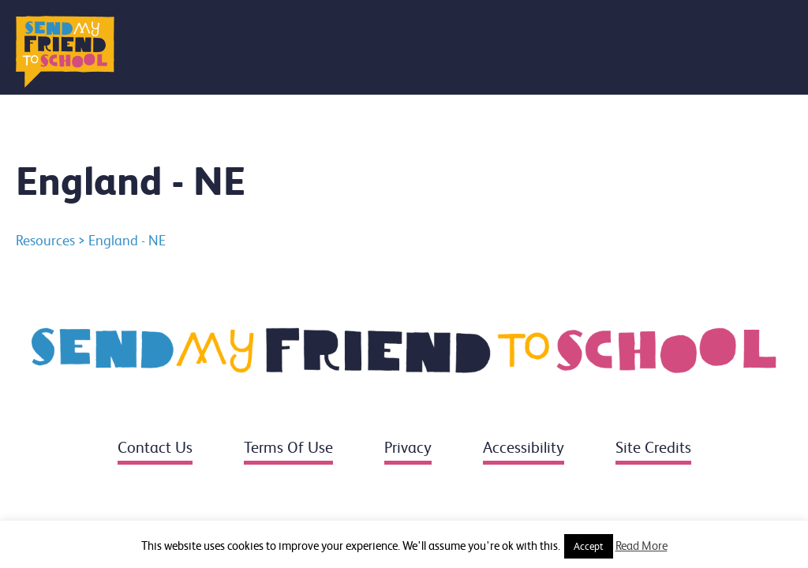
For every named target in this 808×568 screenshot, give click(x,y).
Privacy (408, 448)
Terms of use (288, 448)
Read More (641, 546)
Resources (45, 240)
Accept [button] (589, 546)
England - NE (127, 240)
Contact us (155, 448)
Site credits (653, 448)
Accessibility (523, 448)
